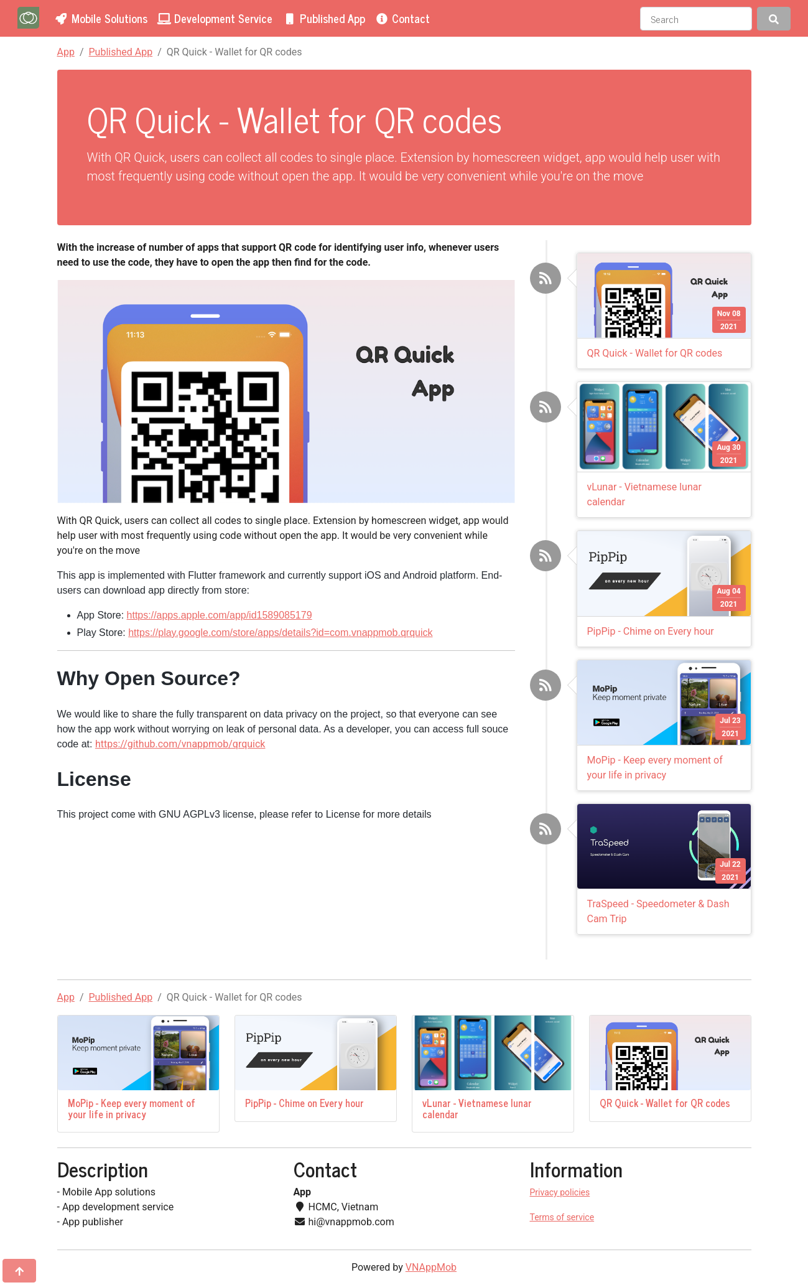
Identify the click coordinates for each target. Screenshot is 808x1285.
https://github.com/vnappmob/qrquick (180, 744)
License (343, 814)
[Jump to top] (19, 1271)
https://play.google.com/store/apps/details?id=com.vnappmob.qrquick (280, 632)
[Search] (696, 18)
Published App (121, 52)
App (66, 52)
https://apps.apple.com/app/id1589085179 (219, 615)
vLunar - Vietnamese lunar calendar (477, 1108)
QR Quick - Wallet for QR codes (655, 353)
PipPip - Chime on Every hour (650, 631)
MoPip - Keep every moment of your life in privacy (131, 1108)
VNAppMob (431, 1267)
